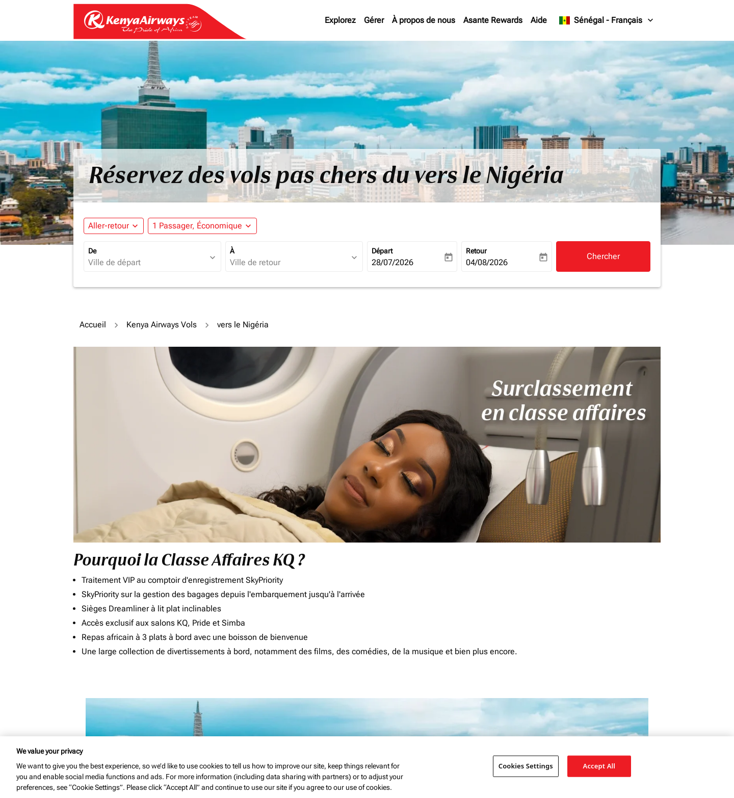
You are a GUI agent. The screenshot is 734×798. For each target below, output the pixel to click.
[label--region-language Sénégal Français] (607, 20)
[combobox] (147, 262)
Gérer (374, 20)
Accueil (93, 324)
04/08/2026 (487, 262)
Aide (539, 20)
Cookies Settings (526, 765)
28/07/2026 (392, 262)
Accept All (599, 765)
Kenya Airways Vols (161, 324)
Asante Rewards (492, 20)
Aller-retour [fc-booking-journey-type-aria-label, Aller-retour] (108, 225)
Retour (476, 251)
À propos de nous (423, 20)
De (92, 251)
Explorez (340, 20)
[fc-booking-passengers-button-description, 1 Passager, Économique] (197, 226)
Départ (382, 251)
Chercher (603, 256)
